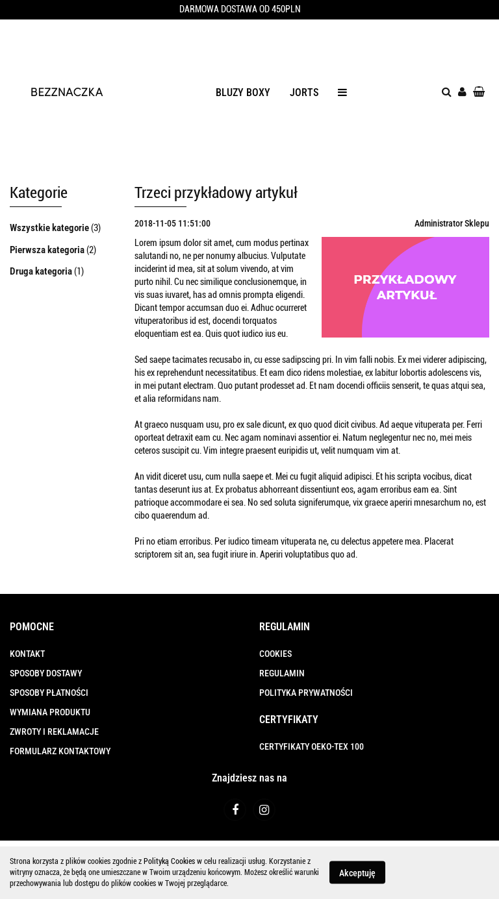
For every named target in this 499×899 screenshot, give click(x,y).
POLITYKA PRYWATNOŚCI (306, 692)
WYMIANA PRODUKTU (50, 712)
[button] (32, 627)
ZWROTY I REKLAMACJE (54, 731)
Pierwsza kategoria (48, 250)
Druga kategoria (42, 271)
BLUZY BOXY (243, 92)
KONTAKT (27, 653)
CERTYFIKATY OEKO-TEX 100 (311, 746)
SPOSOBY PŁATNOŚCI (49, 692)
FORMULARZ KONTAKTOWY (60, 751)
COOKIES (275, 653)
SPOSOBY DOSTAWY (46, 673)
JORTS (304, 92)
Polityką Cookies (169, 861)
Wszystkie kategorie (50, 228)
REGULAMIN (282, 673)
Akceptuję (357, 873)
